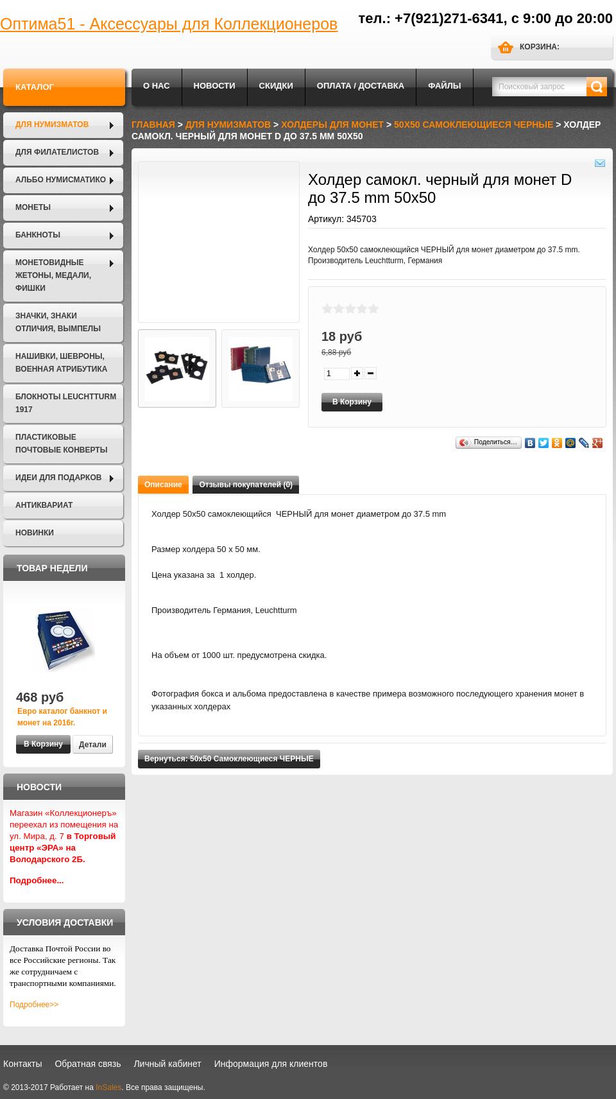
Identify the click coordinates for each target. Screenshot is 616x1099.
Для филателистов (57, 152)
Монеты (33, 207)
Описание (163, 484)
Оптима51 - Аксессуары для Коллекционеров (169, 24)
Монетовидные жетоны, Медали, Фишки (53, 275)
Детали (93, 744)
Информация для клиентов (271, 1064)
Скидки (276, 86)
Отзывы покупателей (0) (246, 484)
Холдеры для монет (332, 124)
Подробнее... (37, 880)
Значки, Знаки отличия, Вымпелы (58, 322)
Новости (214, 86)
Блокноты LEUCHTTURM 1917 (65, 403)
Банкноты (37, 234)
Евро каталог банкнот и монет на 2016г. (62, 717)
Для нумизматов (52, 124)
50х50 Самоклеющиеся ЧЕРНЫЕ (473, 124)
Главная (153, 124)
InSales (108, 1087)
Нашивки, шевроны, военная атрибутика (61, 363)
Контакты (22, 1064)
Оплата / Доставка (360, 86)
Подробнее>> (34, 1004)
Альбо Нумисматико (60, 179)
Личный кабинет (167, 1064)
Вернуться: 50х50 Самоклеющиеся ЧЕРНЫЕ (229, 758)
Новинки (34, 532)
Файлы (444, 86)
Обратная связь (88, 1064)
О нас (156, 86)
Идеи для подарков (58, 477)
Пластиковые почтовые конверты (61, 443)
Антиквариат (44, 505)
